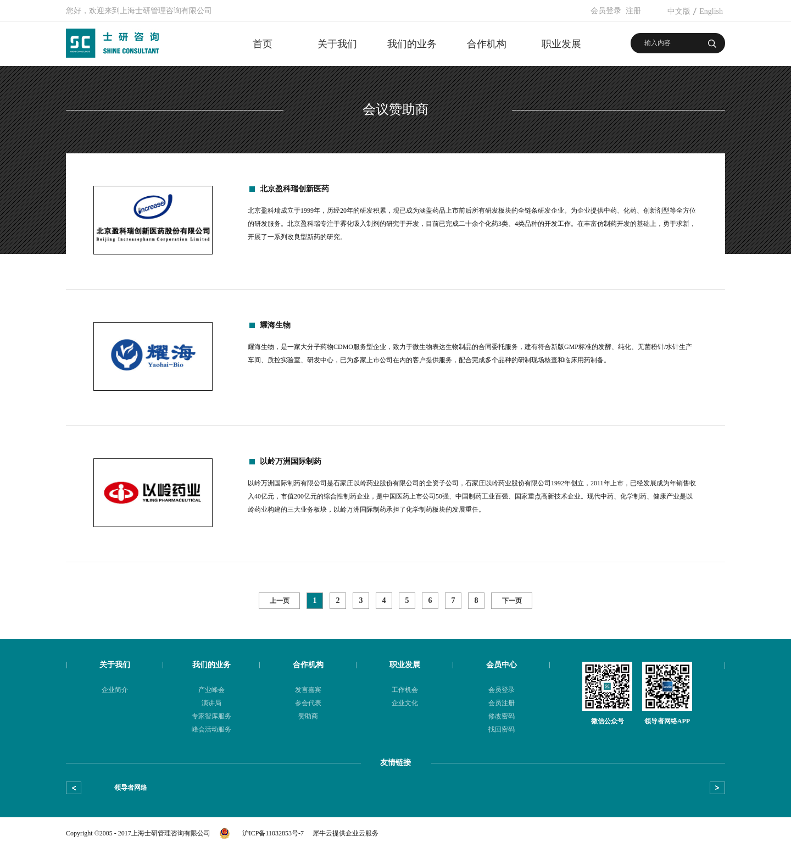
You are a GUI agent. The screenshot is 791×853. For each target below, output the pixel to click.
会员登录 (606, 11)
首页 (262, 43)
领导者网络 (130, 787)
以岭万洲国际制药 (290, 461)
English (711, 11)
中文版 (678, 11)
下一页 (512, 601)
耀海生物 (275, 325)
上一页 (279, 601)
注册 (633, 11)
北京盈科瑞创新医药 (294, 189)
